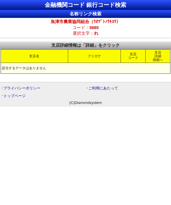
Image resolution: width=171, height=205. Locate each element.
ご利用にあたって (103, 88)
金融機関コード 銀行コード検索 (85, 5)
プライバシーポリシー (21, 88)
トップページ (14, 96)
